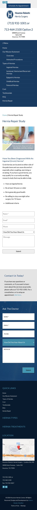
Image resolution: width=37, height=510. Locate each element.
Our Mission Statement (11, 52)
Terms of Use (15, 506)
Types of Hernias (8, 63)
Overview (10, 56)
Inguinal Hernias (12, 67)
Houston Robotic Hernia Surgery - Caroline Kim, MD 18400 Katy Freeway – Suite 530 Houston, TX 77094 (18, 465)
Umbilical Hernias (12, 81)
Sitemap (23, 506)
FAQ (4, 97)
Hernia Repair (7, 101)
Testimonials (7, 93)
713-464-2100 (6, 480)
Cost (4, 89)
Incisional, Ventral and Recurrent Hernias (18, 72)
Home (4, 48)
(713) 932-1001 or (18, 23)
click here (17, 295)
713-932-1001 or (7, 477)
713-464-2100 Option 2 (18, 29)
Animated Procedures (14, 59)
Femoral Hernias (12, 85)
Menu (5, 43)
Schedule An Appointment (18, 6)
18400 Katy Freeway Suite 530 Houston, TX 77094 (18, 35)
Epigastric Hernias (13, 77)
